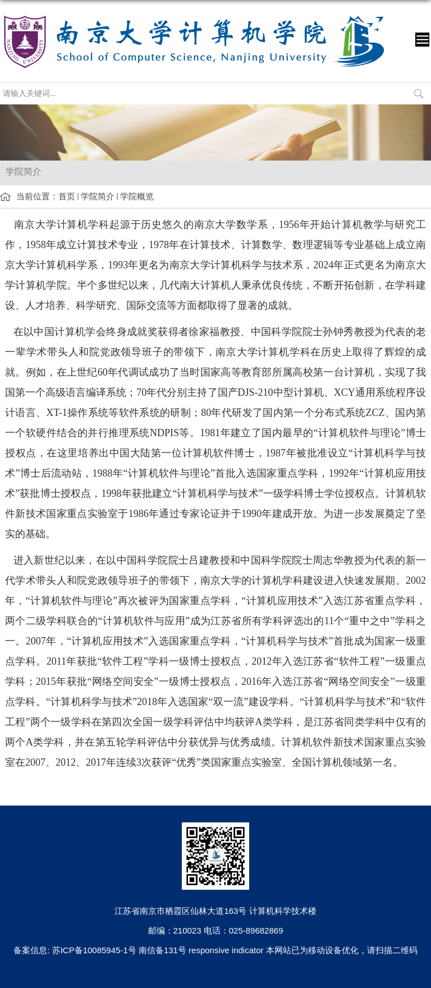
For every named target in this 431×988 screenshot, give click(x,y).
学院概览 (137, 196)
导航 (422, 40)
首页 (66, 196)
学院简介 (97, 196)
